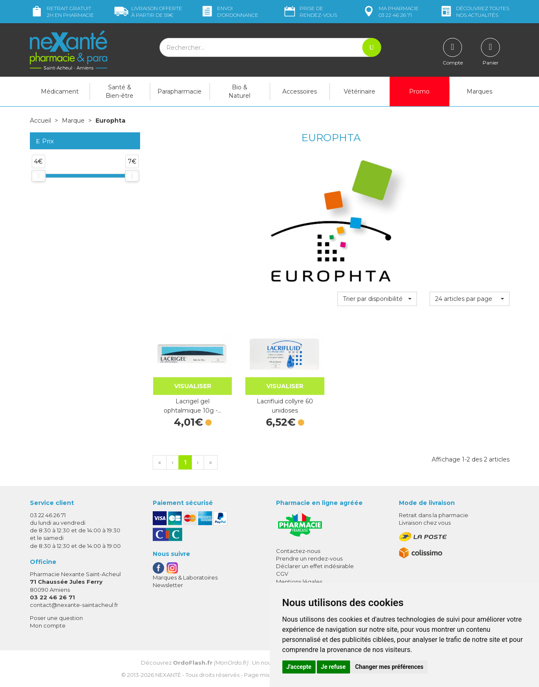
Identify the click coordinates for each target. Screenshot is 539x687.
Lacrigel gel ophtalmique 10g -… (192, 405)
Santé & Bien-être (119, 91)
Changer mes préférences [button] (389, 666)
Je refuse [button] (333, 666)
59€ (148, 11)
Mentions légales (299, 581)
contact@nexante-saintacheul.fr (74, 605)
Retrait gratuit (62, 11)
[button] (377, 299)
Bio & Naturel (239, 91)
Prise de (310, 11)
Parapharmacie (179, 91)
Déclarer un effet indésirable (315, 566)
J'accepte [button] (299, 666)
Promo (419, 91)
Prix (45, 141)
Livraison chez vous (425, 522)
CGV (282, 573)
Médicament (60, 91)
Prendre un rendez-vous (309, 558)
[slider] (38, 176)
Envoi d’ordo (229, 11)
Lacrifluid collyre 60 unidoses (285, 405)
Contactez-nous (298, 550)
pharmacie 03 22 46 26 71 (390, 11)
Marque (73, 120)
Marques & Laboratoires (185, 577)
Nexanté (168, 674)
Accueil (40, 120)
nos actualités (474, 11)
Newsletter (168, 585)
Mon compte (48, 625)
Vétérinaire (359, 91)
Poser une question (56, 618)
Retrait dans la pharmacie (433, 515)
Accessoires (299, 91)
